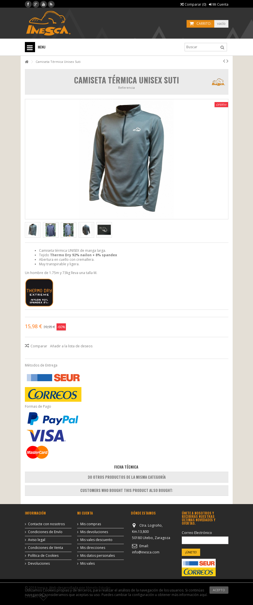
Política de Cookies (43, 555)
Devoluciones (39, 563)
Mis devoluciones (94, 532)
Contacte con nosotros (46, 524)
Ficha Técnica (126, 467)
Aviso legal (36, 540)
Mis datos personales (97, 555)
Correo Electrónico (197, 533)
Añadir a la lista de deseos (71, 346)
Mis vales (87, 563)
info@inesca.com (145, 552)
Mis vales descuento (96, 540)
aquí (203, 594)
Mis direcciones (92, 548)
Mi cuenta (85, 513)
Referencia (126, 87)
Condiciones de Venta (45, 548)
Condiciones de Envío (45, 532)
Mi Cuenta (218, 4)
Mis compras (90, 524)
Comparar (39, 346)
